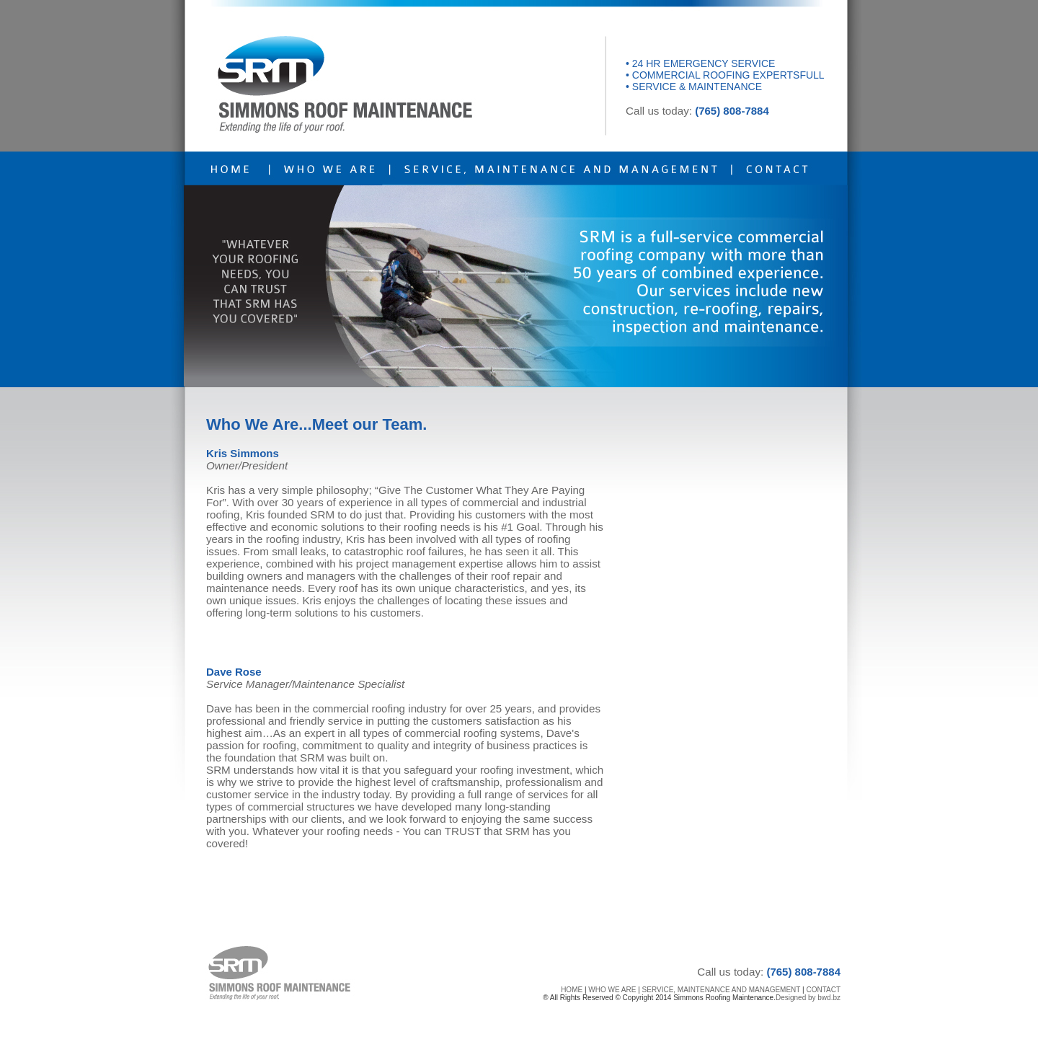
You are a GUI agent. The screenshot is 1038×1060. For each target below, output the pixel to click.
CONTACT (823, 990)
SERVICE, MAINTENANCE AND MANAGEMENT (721, 990)
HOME (571, 990)
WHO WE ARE (612, 990)
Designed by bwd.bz (808, 998)
